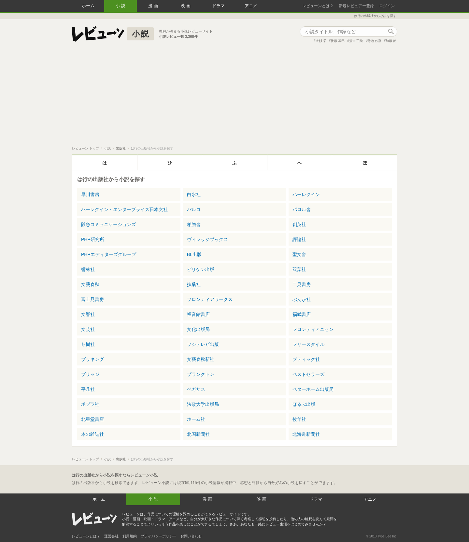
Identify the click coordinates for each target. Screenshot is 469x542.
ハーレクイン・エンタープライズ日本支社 (124, 209)
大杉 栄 (321, 41)
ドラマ (218, 5)
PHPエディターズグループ (108, 254)
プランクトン (200, 374)
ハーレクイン (306, 194)
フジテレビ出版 (203, 344)
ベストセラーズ (308, 374)
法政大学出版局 (203, 404)
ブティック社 (306, 359)
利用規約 (129, 536)
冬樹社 (88, 344)
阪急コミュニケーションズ (108, 224)
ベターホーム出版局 (313, 389)
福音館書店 (198, 314)
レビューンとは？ (318, 6)
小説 (121, 5)
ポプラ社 (90, 404)
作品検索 (390, 31)
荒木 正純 (356, 41)
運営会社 (111, 536)
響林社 (88, 269)
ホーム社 (196, 419)
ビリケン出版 (200, 269)
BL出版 (194, 254)
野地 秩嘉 (374, 41)
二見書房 (301, 284)
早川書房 (90, 194)
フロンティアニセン (313, 329)
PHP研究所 (92, 239)
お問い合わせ (191, 536)
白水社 (194, 194)
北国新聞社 (198, 434)
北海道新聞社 (306, 434)
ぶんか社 (301, 299)
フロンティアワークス (210, 299)
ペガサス (196, 389)
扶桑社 (194, 284)
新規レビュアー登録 (356, 6)
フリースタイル (308, 344)
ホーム (88, 5)
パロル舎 (301, 209)
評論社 (299, 239)
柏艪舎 (194, 224)
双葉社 (299, 269)
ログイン (387, 6)
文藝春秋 (90, 284)
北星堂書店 (92, 419)
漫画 (153, 5)
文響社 (88, 314)
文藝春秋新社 (200, 359)
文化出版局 (198, 329)
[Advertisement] (234, 97)
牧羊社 (299, 419)
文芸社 (88, 329)
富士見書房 (92, 299)
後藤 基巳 (338, 41)
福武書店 (301, 314)
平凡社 (88, 389)
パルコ (194, 209)
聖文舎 (299, 254)
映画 (186, 5)
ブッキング (92, 359)
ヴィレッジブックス (207, 239)
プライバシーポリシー (159, 536)
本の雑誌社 (92, 434)
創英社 (299, 224)
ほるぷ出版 (303, 404)
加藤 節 (391, 41)
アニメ (251, 5)
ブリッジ (90, 374)
